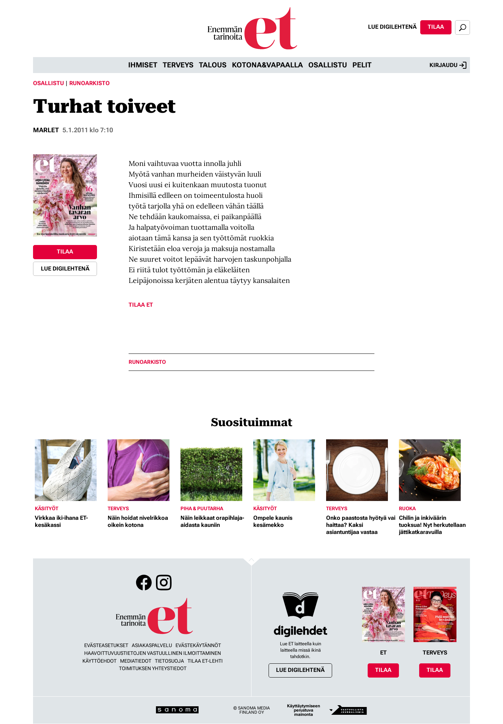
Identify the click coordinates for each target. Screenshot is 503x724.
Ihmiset (142, 65)
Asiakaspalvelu (152, 645)
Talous (213, 65)
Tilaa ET (141, 304)
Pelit (362, 65)
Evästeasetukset (106, 645)
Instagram (164, 582)
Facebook (144, 582)
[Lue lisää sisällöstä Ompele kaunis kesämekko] (288, 470)
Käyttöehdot (99, 661)
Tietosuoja (169, 661)
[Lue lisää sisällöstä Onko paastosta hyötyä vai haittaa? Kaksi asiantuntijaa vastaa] (360, 470)
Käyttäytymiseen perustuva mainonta (303, 710)
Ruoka (407, 508)
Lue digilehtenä (392, 26)
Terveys (178, 65)
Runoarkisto (89, 83)
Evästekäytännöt (198, 645)
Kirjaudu (447, 65)
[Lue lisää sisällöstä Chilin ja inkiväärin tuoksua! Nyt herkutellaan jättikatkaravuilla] (433, 470)
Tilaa (436, 26)
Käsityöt (46, 508)
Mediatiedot (135, 661)
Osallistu (327, 65)
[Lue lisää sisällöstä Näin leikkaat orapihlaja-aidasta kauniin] (215, 470)
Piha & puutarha (201, 508)
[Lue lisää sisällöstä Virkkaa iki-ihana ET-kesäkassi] (69, 470)
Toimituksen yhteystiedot (152, 668)
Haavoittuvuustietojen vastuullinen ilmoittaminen (152, 653)
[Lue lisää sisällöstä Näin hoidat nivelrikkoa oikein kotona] (142, 470)
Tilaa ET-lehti (205, 661)
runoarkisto (147, 362)
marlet (46, 130)
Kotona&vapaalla (267, 65)
